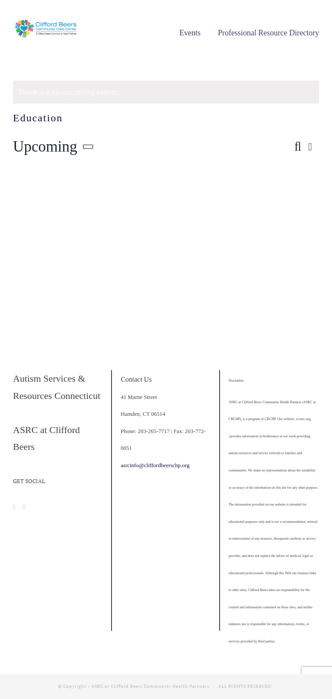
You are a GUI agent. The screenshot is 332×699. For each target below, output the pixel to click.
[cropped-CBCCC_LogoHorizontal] (46, 23)
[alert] (166, 92)
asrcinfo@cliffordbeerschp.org (155, 465)
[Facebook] (14, 506)
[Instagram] (23, 506)
